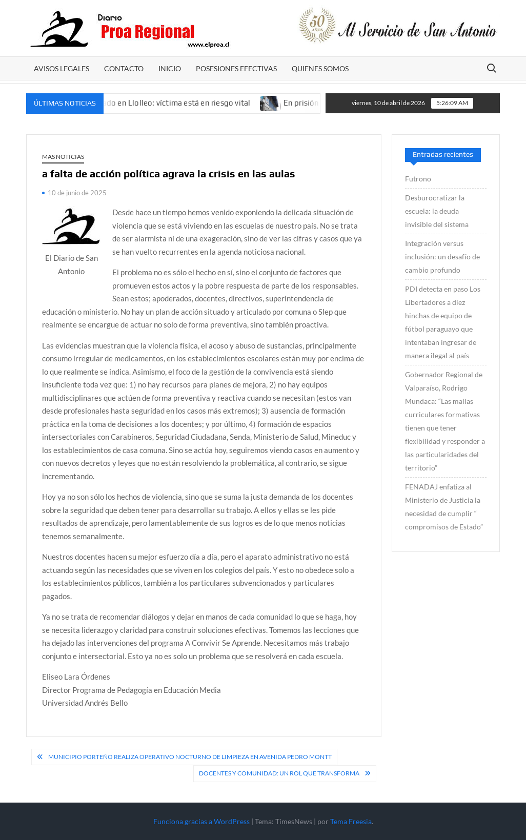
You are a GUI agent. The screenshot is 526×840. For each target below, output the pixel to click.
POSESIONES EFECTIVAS (236, 68)
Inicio (169, 68)
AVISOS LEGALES (61, 68)
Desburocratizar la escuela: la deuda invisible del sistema (437, 211)
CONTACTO (124, 68)
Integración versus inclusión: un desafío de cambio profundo (442, 256)
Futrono (418, 178)
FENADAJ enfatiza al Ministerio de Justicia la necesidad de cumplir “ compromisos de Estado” (444, 506)
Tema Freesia (351, 821)
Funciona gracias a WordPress (201, 821)
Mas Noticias (63, 156)
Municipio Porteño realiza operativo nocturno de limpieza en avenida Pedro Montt (190, 757)
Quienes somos (320, 68)
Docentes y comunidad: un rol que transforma (279, 773)
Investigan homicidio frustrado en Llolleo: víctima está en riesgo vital (135, 102)
